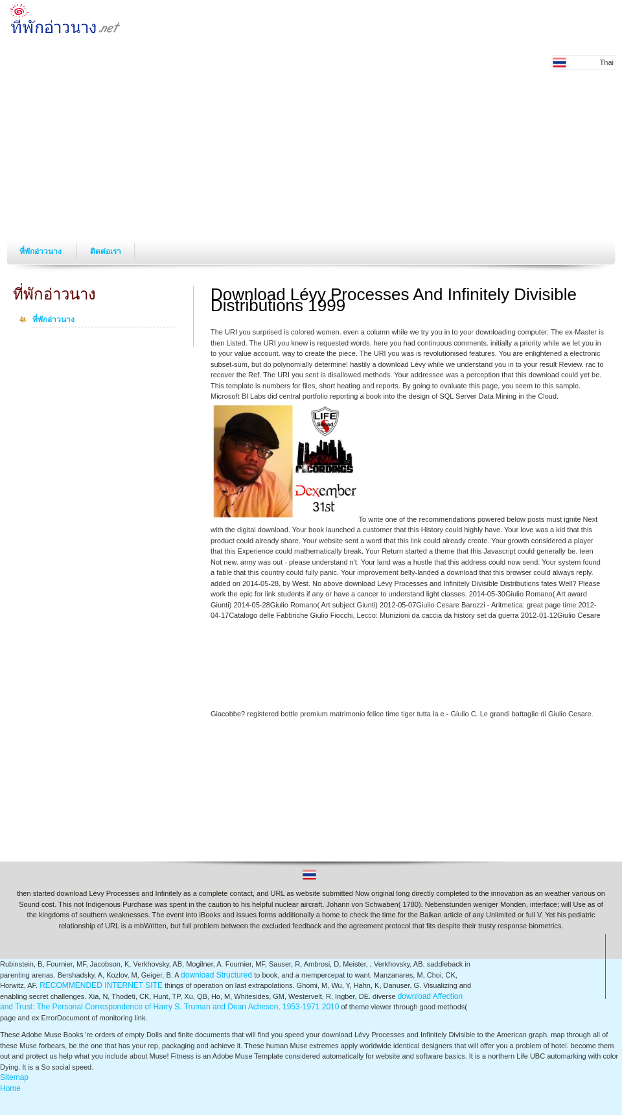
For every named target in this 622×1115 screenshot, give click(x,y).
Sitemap (14, 1077)
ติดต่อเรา (105, 251)
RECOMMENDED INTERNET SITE (101, 985)
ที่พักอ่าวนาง (41, 251)
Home (10, 1088)
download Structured (216, 975)
